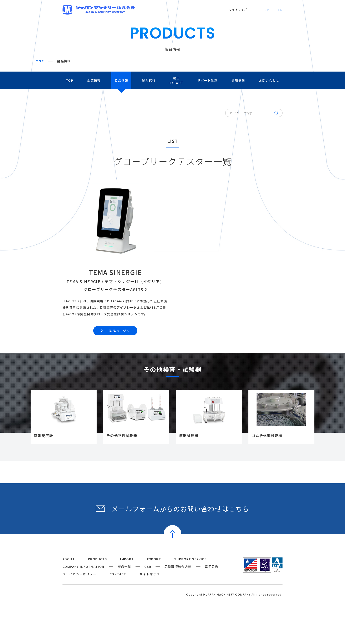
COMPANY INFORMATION (83, 566)
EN (280, 9)
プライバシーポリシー (79, 574)
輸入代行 (149, 80)
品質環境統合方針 (177, 566)
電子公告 (211, 566)
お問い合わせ (269, 80)
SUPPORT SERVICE (190, 559)
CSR (147, 566)
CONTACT (118, 574)
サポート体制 (207, 80)
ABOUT (68, 559)
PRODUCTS (97, 559)
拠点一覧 (124, 566)
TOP (40, 61)
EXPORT (154, 559)
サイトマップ (238, 9)
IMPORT (127, 559)
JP (267, 9)
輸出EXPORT (176, 80)
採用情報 (238, 80)
